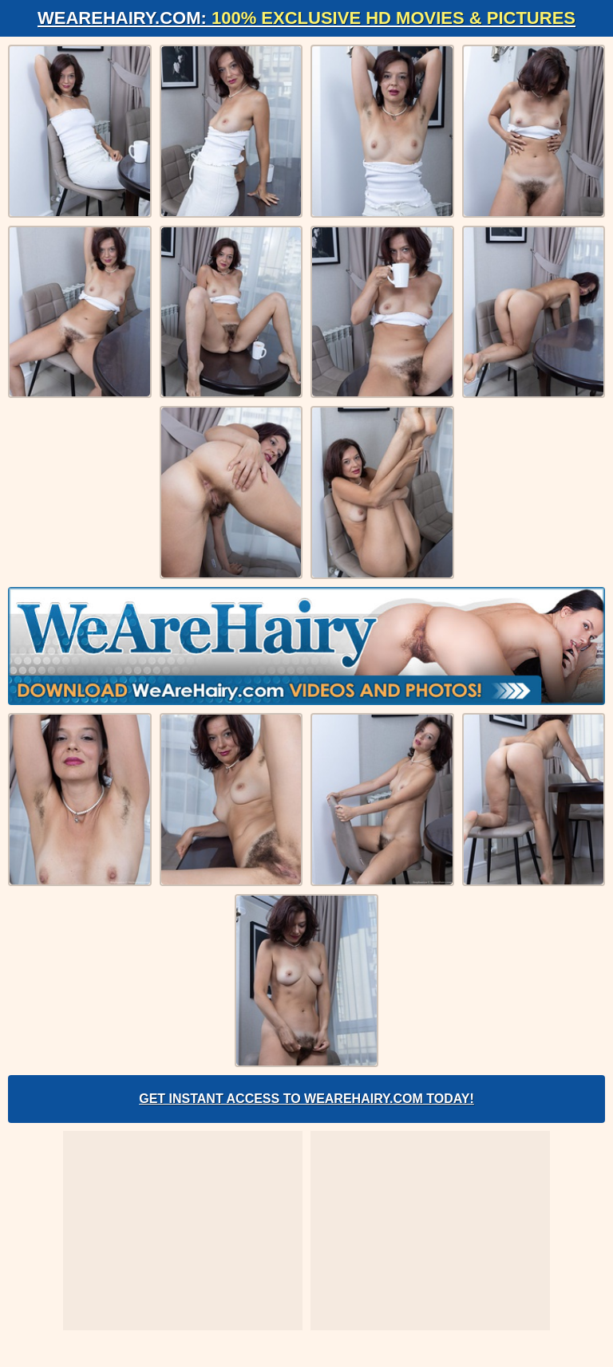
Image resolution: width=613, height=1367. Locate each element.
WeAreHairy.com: (306, 18)
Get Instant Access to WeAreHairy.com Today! (306, 1098)
